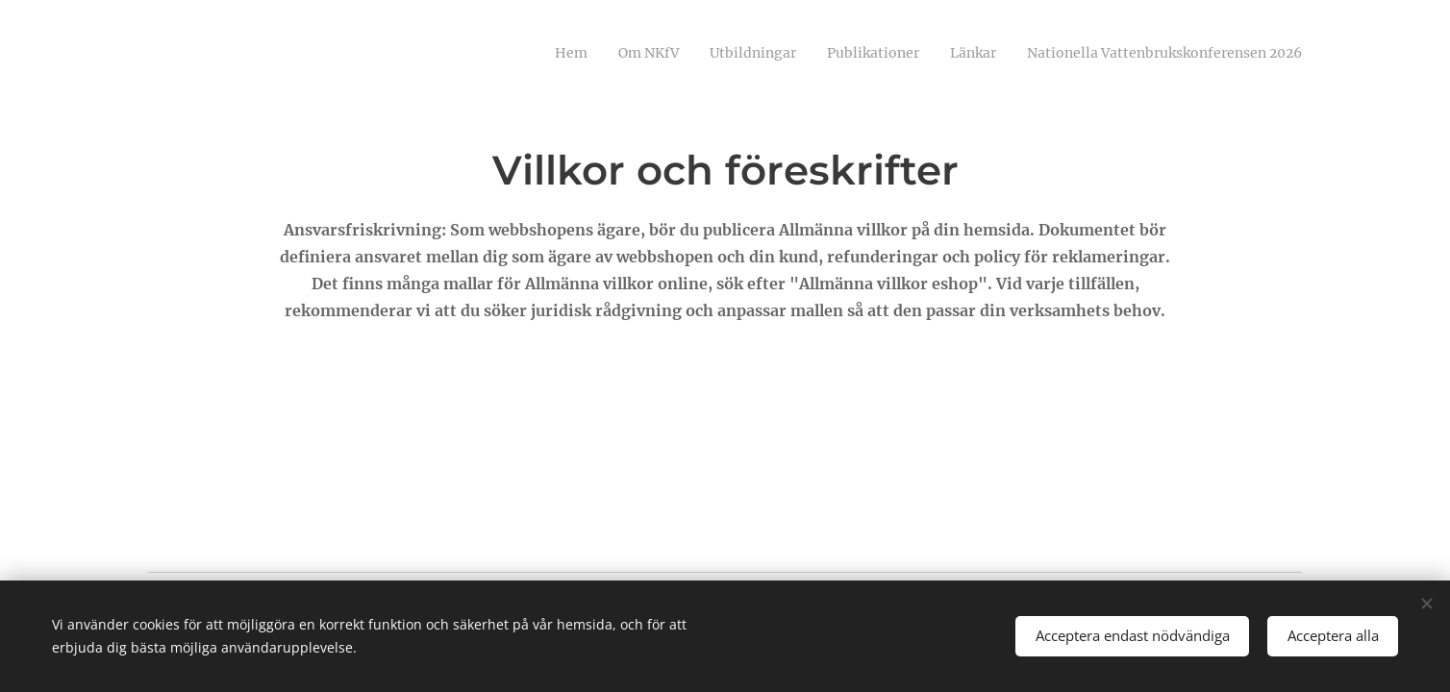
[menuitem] (1153, 55)
